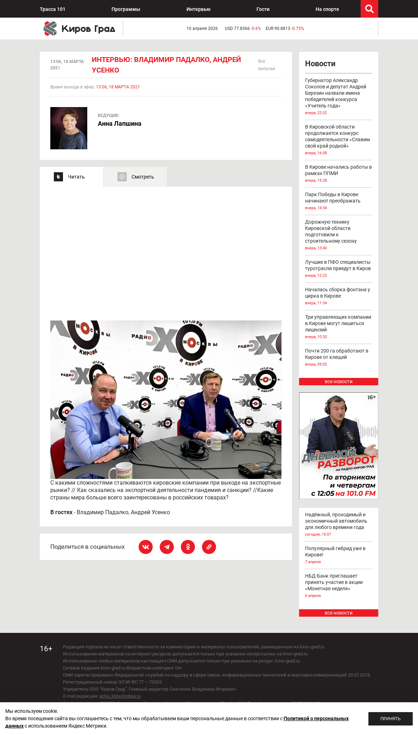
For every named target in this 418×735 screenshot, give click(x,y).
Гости (263, 9)
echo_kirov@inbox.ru (120, 696)
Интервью (198, 9)
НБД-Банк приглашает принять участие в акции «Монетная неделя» (339, 586)
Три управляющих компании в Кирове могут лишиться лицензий (339, 327)
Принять (390, 718)
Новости (320, 63)
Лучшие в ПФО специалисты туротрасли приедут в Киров (339, 269)
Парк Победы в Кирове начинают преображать (339, 201)
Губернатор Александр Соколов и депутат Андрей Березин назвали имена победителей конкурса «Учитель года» (339, 96)
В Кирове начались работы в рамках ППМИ (339, 174)
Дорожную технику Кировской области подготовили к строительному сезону (339, 235)
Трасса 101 (52, 9)
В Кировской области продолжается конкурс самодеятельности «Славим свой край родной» (339, 140)
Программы (126, 9)
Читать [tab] (76, 177)
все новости (339, 381)
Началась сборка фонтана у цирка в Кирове (339, 296)
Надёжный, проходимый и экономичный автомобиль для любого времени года (339, 525)
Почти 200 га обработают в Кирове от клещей (339, 358)
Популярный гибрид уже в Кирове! (339, 555)
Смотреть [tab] (143, 177)
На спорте (327, 9)
